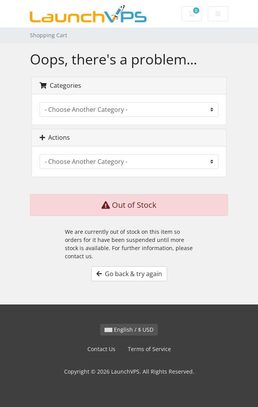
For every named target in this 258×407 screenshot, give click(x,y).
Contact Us (101, 349)
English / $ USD (129, 329)
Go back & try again (129, 274)
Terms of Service (149, 349)
